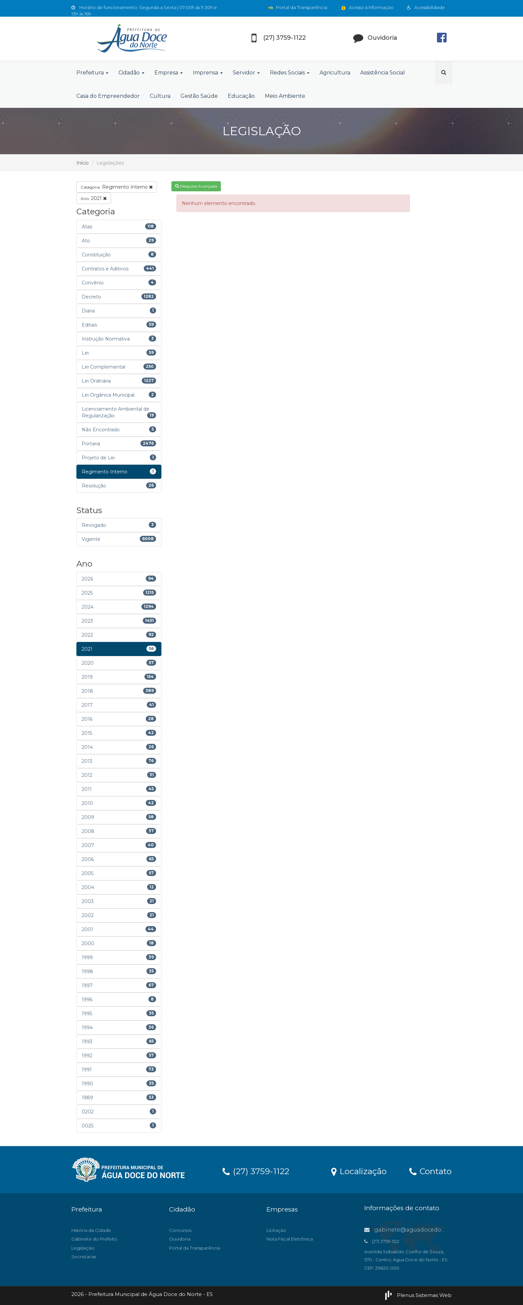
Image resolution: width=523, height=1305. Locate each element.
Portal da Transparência (297, 7)
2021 (94, 198)
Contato (430, 1170)
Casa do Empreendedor (108, 96)
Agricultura (335, 72)
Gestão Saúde (199, 96)
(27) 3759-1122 (255, 1170)
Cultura (160, 96)
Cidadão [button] (131, 72)
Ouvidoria (179, 1239)
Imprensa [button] (208, 72)
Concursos (180, 1230)
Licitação (276, 1230)
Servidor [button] (246, 72)
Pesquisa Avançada (196, 186)
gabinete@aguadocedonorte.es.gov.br (423, 1230)
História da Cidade (91, 1230)
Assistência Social (382, 72)
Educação (241, 96)
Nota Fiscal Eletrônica (290, 1239)
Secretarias (83, 1256)
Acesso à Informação (367, 7)
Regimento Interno (117, 187)
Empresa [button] (168, 72)
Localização (359, 1170)
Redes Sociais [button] (290, 72)
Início (82, 163)
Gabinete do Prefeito (94, 1239)
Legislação (82, 1248)
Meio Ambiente (285, 96)
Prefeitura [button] (92, 72)
